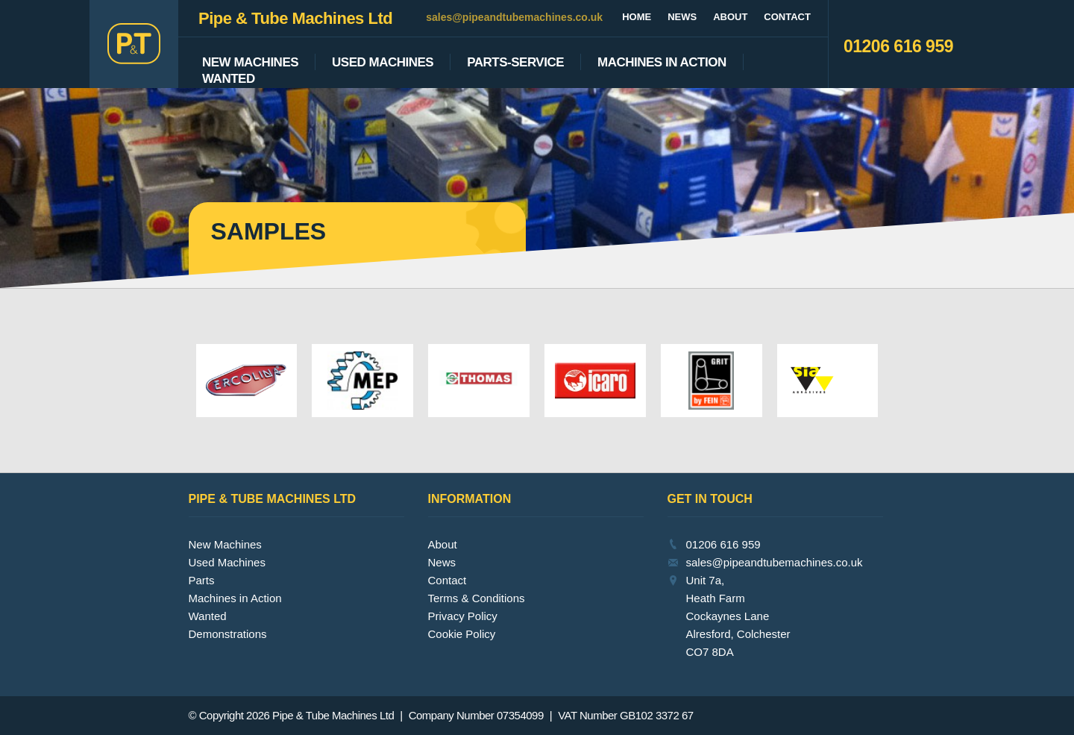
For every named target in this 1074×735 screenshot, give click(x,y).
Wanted (228, 79)
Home (636, 16)
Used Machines (382, 62)
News (682, 16)
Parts (202, 580)
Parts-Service (515, 62)
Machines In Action (661, 62)
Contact (787, 16)
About (730, 16)
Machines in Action (235, 598)
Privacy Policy (462, 616)
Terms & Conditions (476, 598)
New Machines (250, 62)
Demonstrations (228, 634)
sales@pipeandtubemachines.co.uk (514, 17)
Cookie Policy (462, 634)
